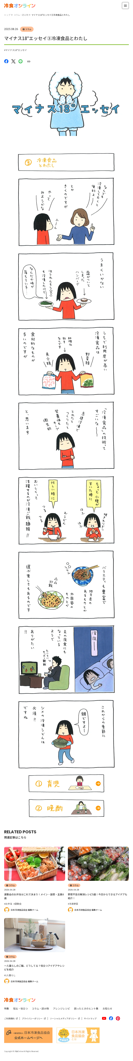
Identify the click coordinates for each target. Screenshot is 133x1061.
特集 (6, 1008)
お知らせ (107, 1008)
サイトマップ (90, 1018)
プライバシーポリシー (32, 1018)
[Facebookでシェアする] (6, 61)
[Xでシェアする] (13, 61)
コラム (28, 29)
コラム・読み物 (40, 1008)
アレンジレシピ (61, 1008)
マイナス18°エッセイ (16, 50)
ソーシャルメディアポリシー (63, 1018)
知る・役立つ (20, 1008)
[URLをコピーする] (28, 61)
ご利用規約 (9, 1018)
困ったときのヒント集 (86, 1008)
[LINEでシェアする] (20, 61)
